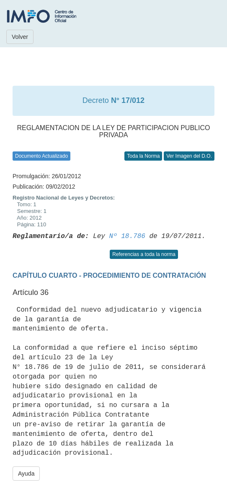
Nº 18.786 (127, 236)
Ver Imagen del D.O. (189, 156)
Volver (20, 36)
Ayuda (26, 473)
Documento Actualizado (41, 156)
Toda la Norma (143, 156)
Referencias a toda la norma (143, 254)
